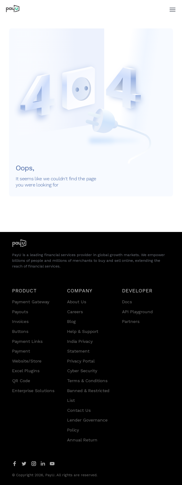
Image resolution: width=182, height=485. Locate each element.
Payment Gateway (30, 301)
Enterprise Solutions (33, 390)
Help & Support (82, 331)
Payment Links (27, 341)
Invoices (20, 321)
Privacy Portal (81, 360)
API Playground (137, 311)
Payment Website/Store (26, 356)
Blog (71, 321)
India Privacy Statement (80, 346)
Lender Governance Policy (87, 424)
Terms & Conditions (87, 380)
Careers (75, 311)
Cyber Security (82, 370)
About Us (76, 301)
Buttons (20, 331)
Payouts (20, 311)
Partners (131, 321)
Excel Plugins (26, 370)
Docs (127, 301)
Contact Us (79, 410)
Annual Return (82, 439)
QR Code (21, 380)
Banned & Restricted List (88, 395)
